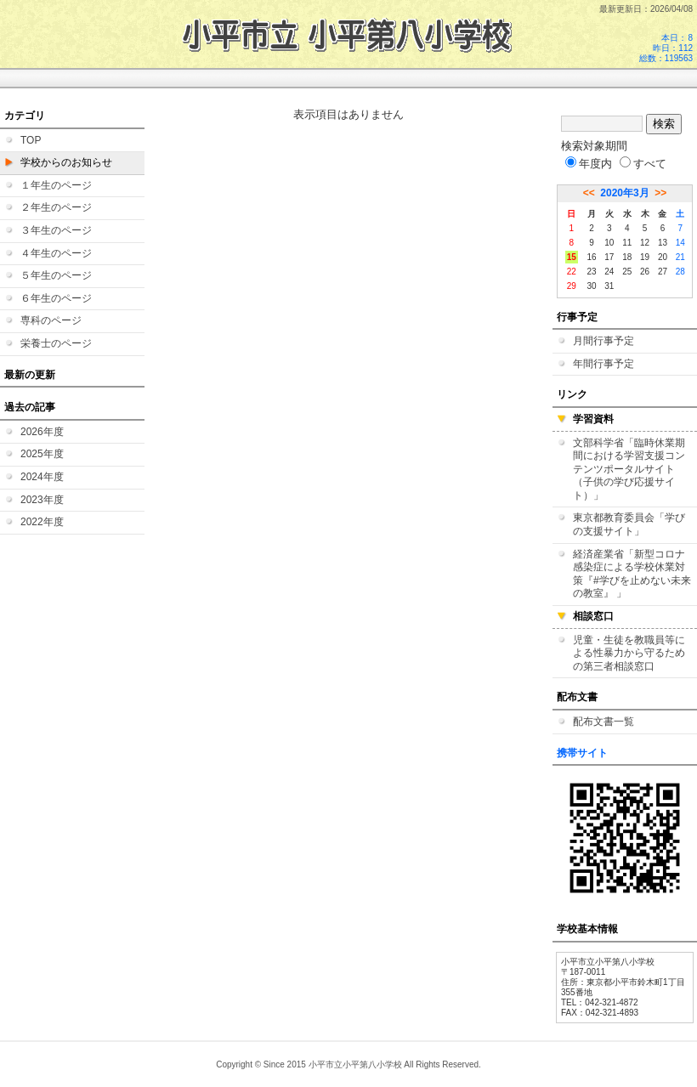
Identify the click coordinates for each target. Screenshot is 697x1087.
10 (609, 242)
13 (662, 242)
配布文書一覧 (603, 721)
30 (591, 286)
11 (627, 242)
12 (644, 242)
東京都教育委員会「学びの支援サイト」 (629, 524)
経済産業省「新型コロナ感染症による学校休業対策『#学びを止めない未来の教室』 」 (632, 574)
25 (627, 271)
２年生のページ (56, 207)
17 (609, 257)
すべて (643, 163)
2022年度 (42, 522)
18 (627, 257)
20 (662, 257)
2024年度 (42, 477)
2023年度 (42, 500)
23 (591, 271)
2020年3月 (624, 193)
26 (644, 271)
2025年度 (42, 454)
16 (591, 257)
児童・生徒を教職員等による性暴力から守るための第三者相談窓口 (629, 653)
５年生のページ (56, 275)
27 (662, 271)
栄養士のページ (56, 343)
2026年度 (42, 432)
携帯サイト (582, 753)
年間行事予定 (603, 364)
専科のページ (51, 320)
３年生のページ (56, 230)
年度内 (588, 163)
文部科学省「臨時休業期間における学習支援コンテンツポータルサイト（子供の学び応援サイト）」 (629, 469)
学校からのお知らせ (66, 162)
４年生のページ (56, 253)
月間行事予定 (603, 341)
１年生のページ (56, 185)
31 (609, 286)
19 (644, 257)
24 (609, 271)
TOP (30, 140)
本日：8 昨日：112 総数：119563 (666, 48)
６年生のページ (56, 298)
